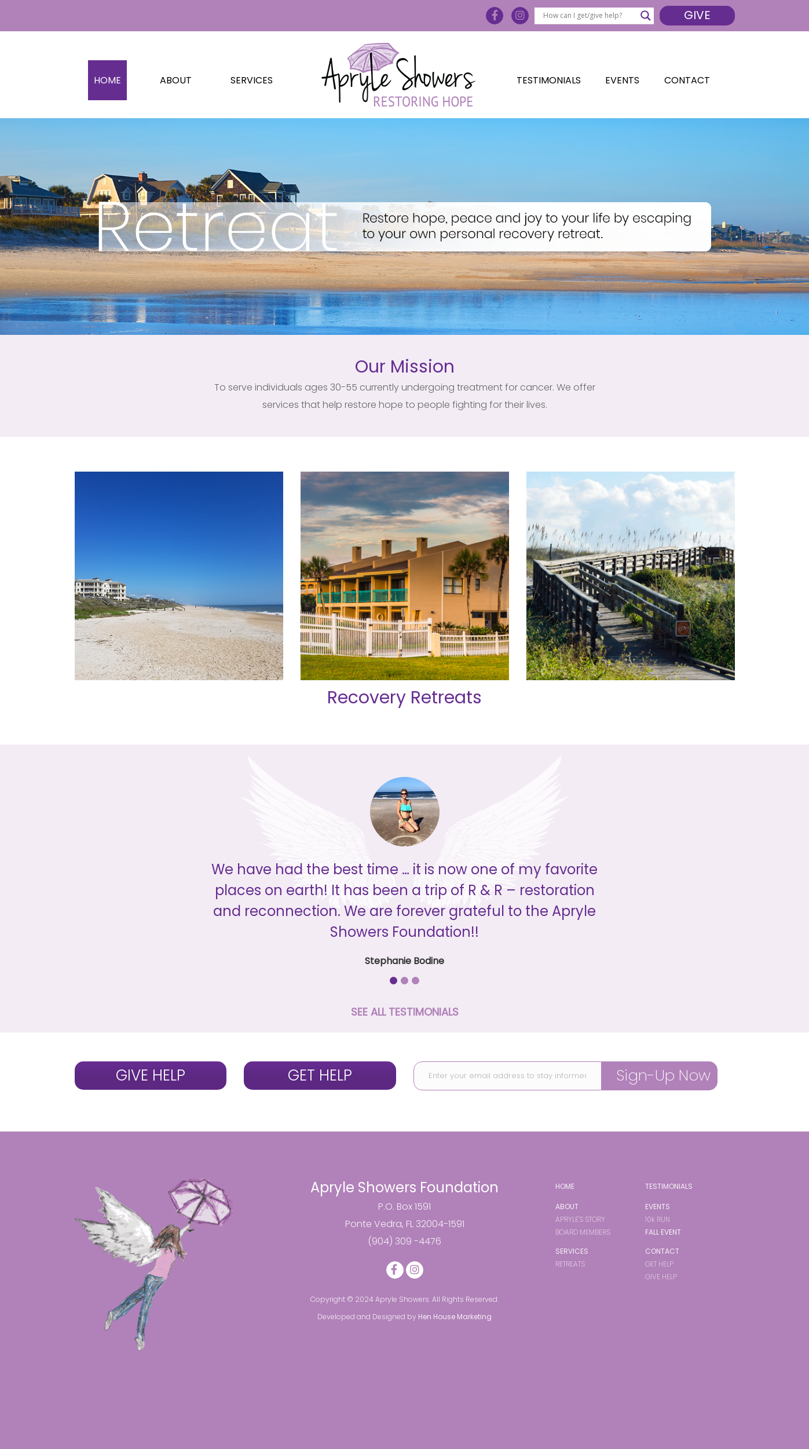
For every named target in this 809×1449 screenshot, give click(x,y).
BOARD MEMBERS (582, 1232)
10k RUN (657, 1219)
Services (251, 80)
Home (107, 80)
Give (697, 15)
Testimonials (549, 80)
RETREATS (570, 1264)
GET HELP (320, 1075)
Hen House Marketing (455, 1317)
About (176, 80)
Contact (687, 80)
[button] (393, 980)
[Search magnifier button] (646, 16)
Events (622, 80)
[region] (404, 226)
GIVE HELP (150, 1075)
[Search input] (588, 16)
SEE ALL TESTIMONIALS (405, 1012)
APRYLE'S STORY (580, 1219)
